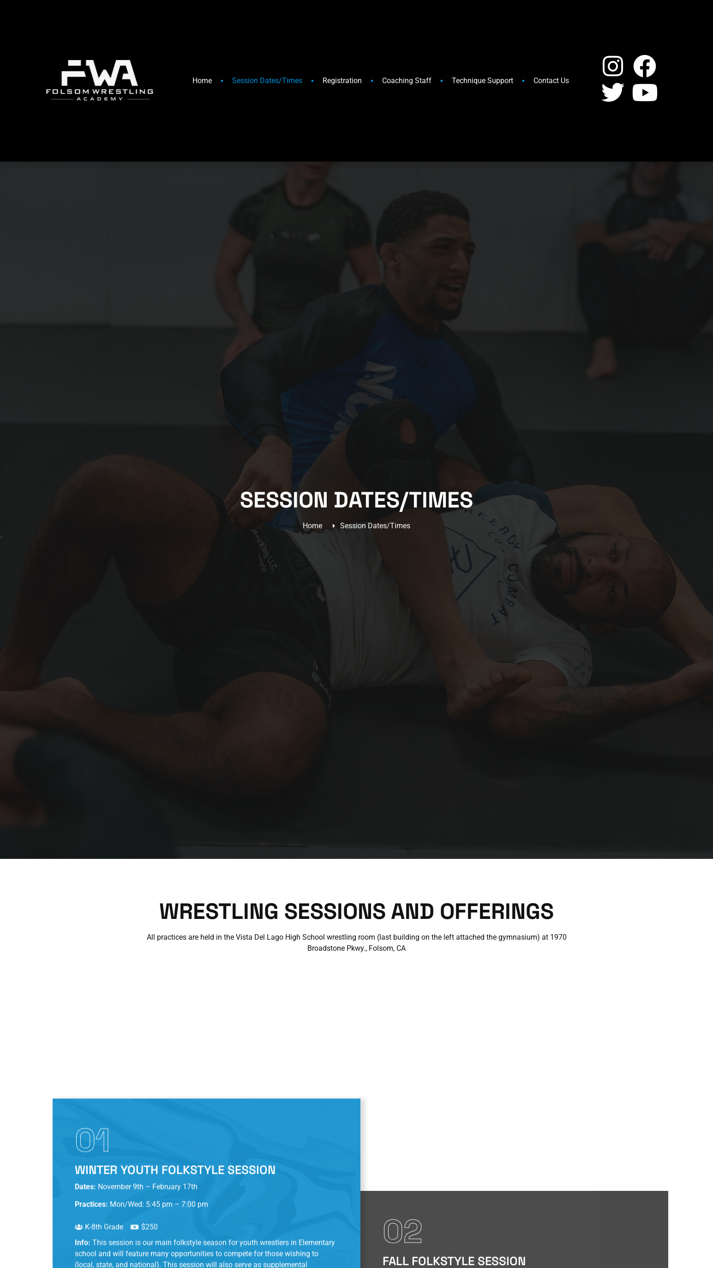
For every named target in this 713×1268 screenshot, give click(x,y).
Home (202, 80)
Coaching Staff (406, 80)
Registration (342, 80)
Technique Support (482, 80)
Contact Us (551, 80)
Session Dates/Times (267, 80)
